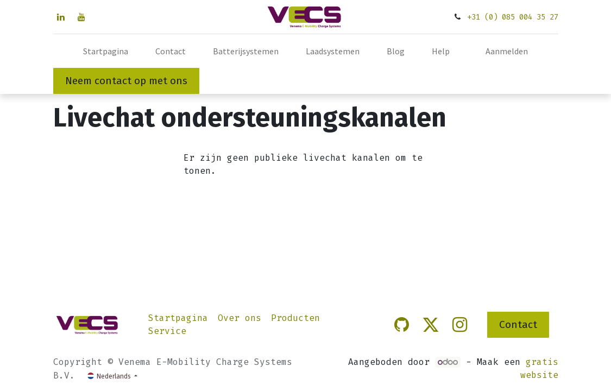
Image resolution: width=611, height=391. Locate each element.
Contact (518, 324)
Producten (295, 318)
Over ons (239, 318)
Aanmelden (507, 51)
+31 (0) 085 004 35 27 (512, 17)
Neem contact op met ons (126, 80)
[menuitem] (106, 51)
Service (167, 331)
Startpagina (178, 318)
